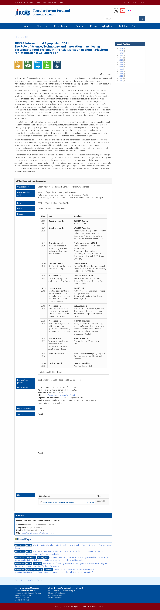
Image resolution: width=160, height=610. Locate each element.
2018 (121, 64)
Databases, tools (128, 26)
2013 (121, 76)
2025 (121, 48)
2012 (121, 78)
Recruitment (61, 26)
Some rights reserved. (77, 606)
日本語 (141, 2)
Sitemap (40, 580)
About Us (42, 26)
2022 (121, 55)
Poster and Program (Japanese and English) (58, 502)
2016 (121, 69)
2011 (121, 80)
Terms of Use (19, 580)
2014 (121, 73)
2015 (121, 71)
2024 (121, 51)
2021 (27, 36)
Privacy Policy (30, 580)
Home (26, 26)
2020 (121, 60)
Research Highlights (101, 26)
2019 (121, 62)
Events (79, 26)
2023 (121, 53)
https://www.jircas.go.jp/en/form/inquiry (59, 395)
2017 (121, 67)
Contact (134, 2)
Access (126, 2)
